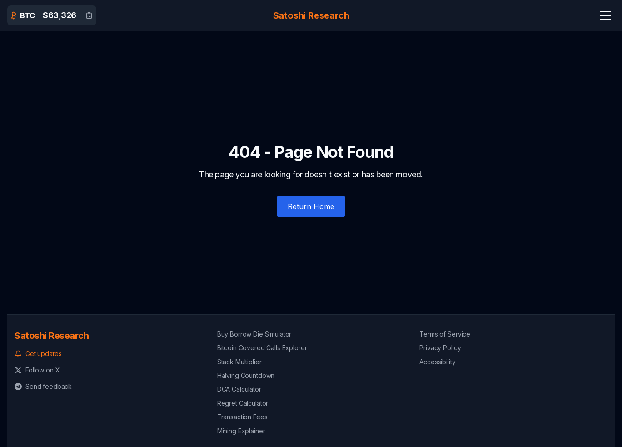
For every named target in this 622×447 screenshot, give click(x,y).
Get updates (38, 353)
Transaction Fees (242, 417)
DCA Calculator (239, 389)
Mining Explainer (241, 431)
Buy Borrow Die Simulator (254, 334)
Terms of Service (444, 334)
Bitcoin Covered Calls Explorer (262, 348)
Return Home (311, 206)
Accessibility (437, 362)
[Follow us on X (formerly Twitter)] (109, 370)
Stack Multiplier (239, 362)
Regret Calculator (243, 403)
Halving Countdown (246, 375)
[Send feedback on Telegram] (109, 386)
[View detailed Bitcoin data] (89, 15)
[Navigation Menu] (606, 15)
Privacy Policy (440, 348)
